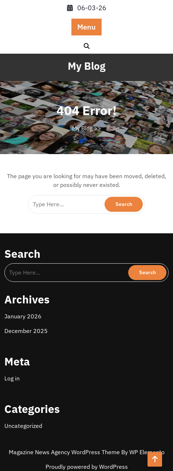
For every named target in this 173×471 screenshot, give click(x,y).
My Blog (86, 66)
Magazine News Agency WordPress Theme (65, 452)
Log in (12, 378)
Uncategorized (23, 425)
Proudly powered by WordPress (87, 466)
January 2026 (23, 316)
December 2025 (26, 330)
